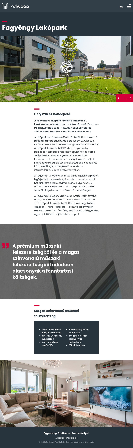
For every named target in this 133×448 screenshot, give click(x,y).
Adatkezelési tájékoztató (66, 438)
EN (121, 7)
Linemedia (89, 442)
